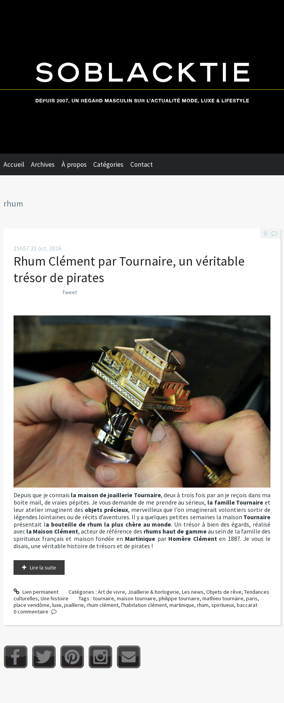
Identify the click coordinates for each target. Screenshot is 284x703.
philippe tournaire (179, 598)
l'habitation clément (144, 604)
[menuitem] (17, 164)
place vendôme (32, 604)
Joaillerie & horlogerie (153, 591)
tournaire (103, 598)
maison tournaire (136, 598)
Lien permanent (36, 591)
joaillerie (74, 604)
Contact (141, 164)
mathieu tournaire (222, 598)
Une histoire (54, 598)
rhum (203, 604)
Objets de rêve (223, 591)
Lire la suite (43, 567)
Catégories (108, 164)
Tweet (69, 292)
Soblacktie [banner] (142, 77)
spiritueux (222, 604)
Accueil (13, 164)
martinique (181, 604)
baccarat (247, 604)
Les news (193, 591)
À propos (74, 164)
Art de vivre (111, 591)
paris (252, 598)
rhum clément (102, 604)
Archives (43, 164)
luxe (57, 604)
